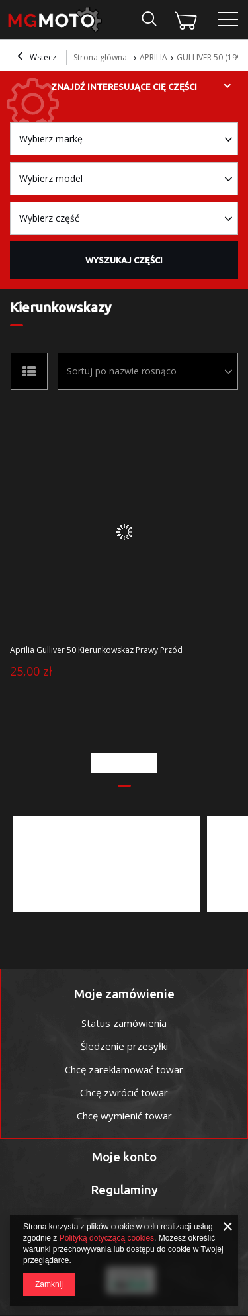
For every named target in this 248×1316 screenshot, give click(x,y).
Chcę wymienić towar (124, 1115)
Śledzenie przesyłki (124, 1046)
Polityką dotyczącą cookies (107, 1238)
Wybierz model (51, 178)
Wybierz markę (51, 138)
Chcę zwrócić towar (124, 1092)
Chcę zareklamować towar (124, 1069)
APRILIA (153, 57)
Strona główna (100, 57)
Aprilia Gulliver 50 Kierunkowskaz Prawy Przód (96, 650)
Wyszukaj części (124, 260)
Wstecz (36, 58)
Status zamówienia (124, 1023)
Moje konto (124, 1156)
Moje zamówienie (124, 994)
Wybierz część (49, 218)
